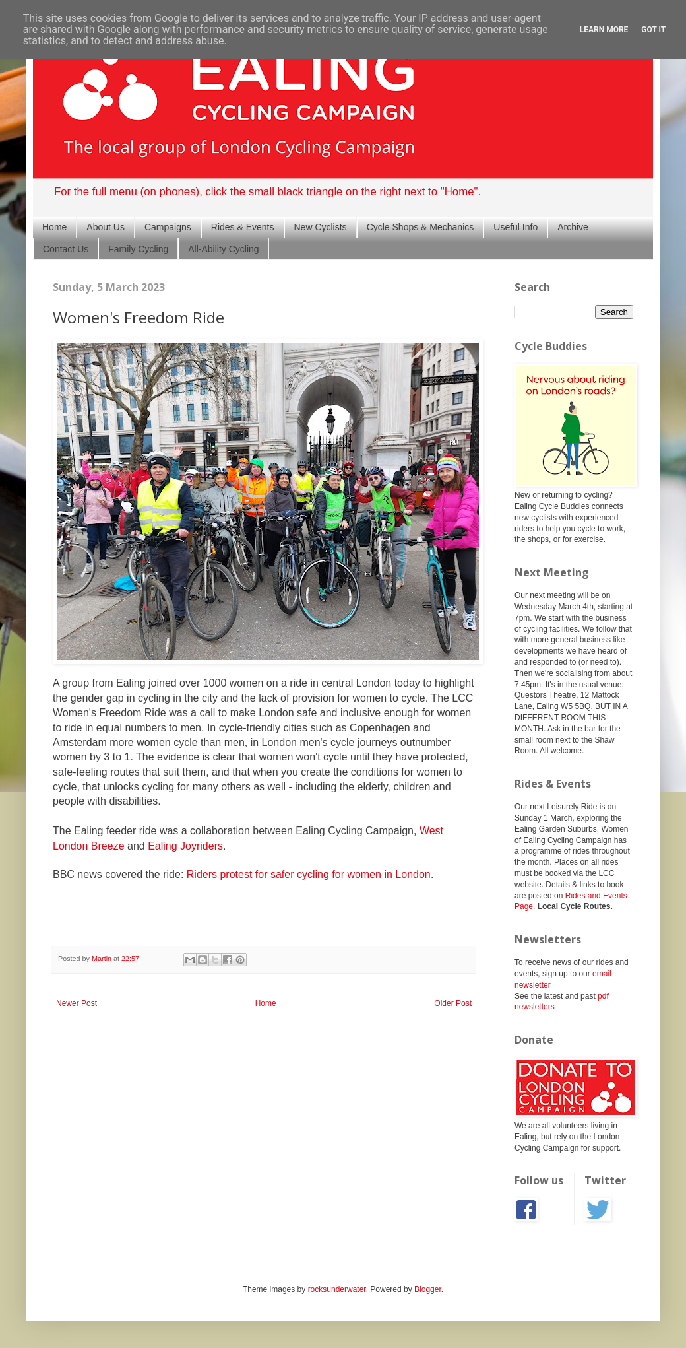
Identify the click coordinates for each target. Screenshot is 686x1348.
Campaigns (167, 227)
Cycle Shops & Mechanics (420, 227)
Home (54, 227)
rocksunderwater (337, 1289)
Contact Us (65, 249)
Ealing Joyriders (185, 846)
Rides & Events (242, 227)
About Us (105, 227)
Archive (572, 227)
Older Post (453, 1003)
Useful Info (515, 227)
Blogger (427, 1289)
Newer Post (76, 1003)
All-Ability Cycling (223, 249)
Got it (653, 29)
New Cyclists (320, 227)
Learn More (604, 29)
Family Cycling (138, 249)
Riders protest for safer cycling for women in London (309, 874)
